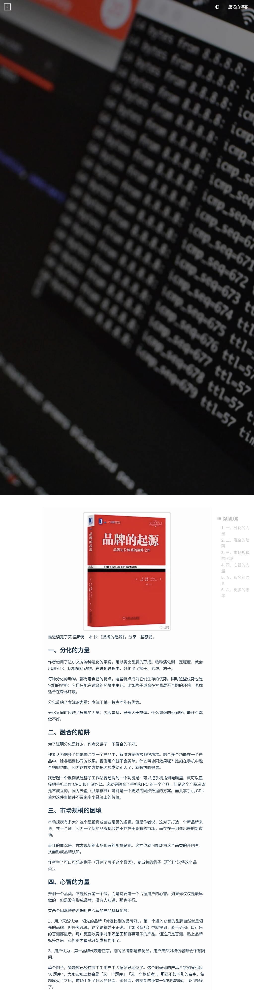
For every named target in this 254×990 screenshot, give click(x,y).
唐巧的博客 (238, 7)
